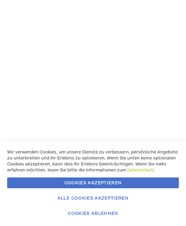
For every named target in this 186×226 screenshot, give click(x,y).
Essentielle (169, 11)
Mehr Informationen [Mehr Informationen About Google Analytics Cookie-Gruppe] (158, 125)
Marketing (169, 51)
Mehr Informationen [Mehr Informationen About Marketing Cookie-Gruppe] (158, 85)
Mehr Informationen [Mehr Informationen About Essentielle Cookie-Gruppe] (158, 36)
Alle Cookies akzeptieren (93, 198)
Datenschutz (141, 169)
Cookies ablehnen (93, 213)
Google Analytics (169, 101)
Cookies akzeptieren (93, 182)
